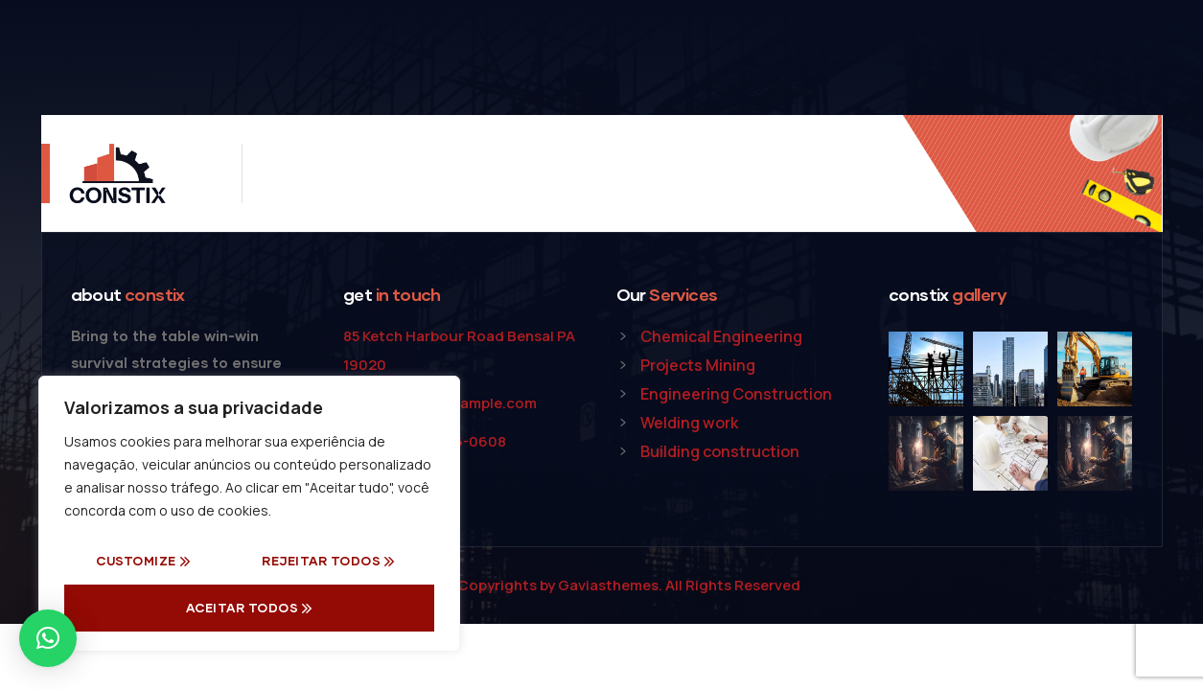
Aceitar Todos (242, 607)
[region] (249, 514)
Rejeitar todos (321, 560)
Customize (136, 560)
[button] (48, 638)
